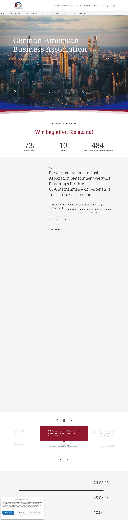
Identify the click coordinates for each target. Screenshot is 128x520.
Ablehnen (21, 512)
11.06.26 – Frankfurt (16, 13)
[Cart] (114, 6)
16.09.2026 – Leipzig (32, 13)
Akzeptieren (8, 512)
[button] (41, 499)
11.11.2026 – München (64, 13)
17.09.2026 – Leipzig (47, 13)
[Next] (67, 460)
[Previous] (61, 460)
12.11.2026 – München (80, 13)
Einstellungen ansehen (35, 512)
